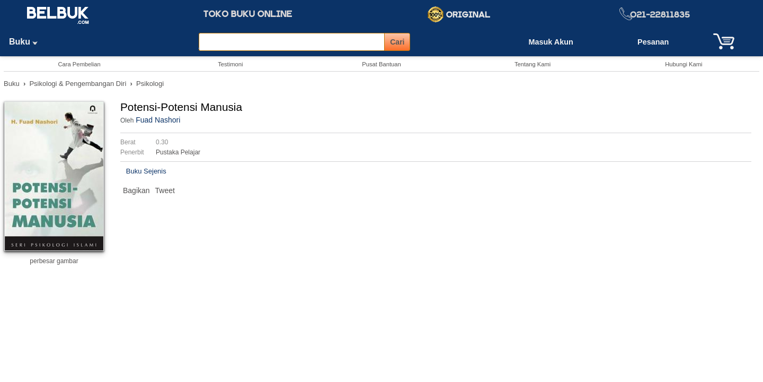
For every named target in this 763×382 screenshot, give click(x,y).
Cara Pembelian (79, 64)
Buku (27, 41)
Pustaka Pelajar (178, 152)
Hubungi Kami (683, 64)
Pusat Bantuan (381, 64)
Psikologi (150, 84)
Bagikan (136, 190)
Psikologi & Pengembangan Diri (77, 84)
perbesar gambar (54, 261)
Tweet (165, 190)
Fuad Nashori (158, 120)
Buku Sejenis (146, 171)
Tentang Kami (532, 64)
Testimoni (230, 64)
